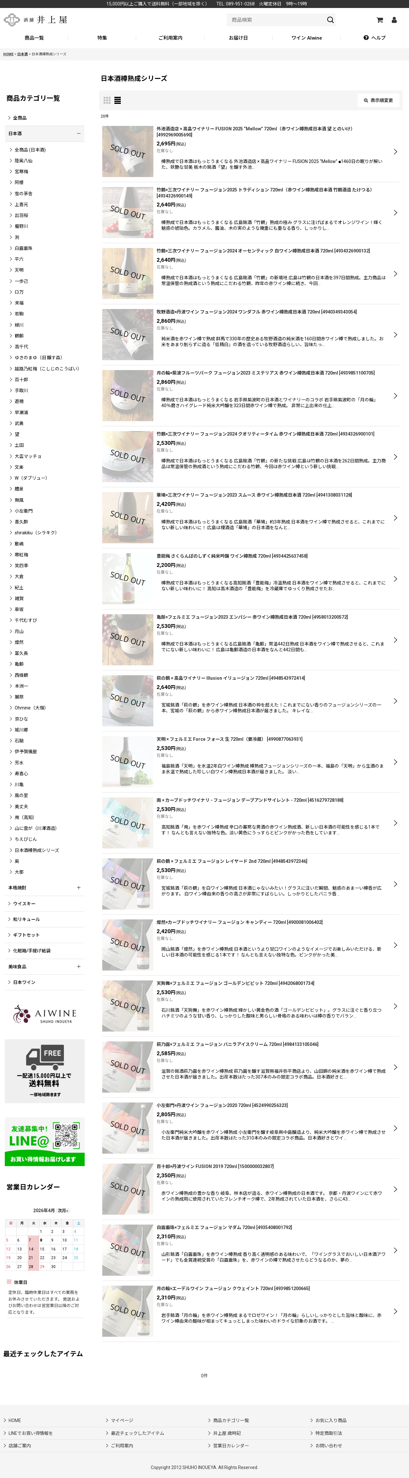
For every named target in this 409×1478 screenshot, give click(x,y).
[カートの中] (379, 19)
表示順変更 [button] (378, 100)
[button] (375, 38)
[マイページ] (394, 19)
